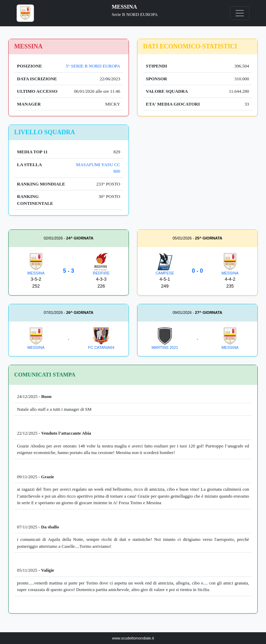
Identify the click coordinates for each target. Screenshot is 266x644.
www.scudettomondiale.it (133, 638)
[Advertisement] (197, 173)
